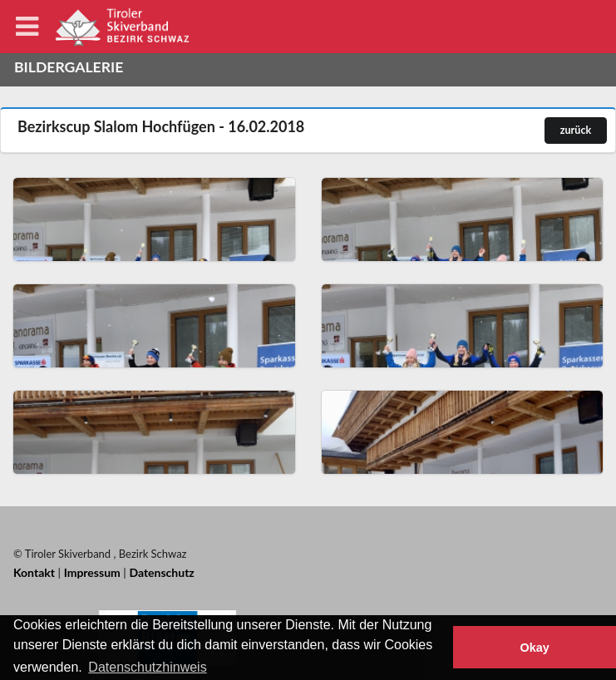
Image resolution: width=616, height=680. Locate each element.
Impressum (92, 572)
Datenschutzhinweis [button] (147, 667)
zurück (575, 130)
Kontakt (34, 572)
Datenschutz (161, 572)
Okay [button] (534, 647)
